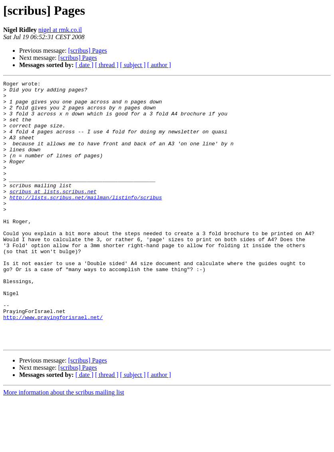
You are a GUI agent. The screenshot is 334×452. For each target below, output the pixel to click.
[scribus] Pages (87, 50)
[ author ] (159, 64)
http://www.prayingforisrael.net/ (53, 365)
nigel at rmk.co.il (60, 29)
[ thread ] (107, 64)
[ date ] (84, 64)
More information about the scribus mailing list (63, 445)
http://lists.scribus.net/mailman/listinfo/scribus (86, 221)
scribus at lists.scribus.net (53, 214)
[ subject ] (133, 64)
